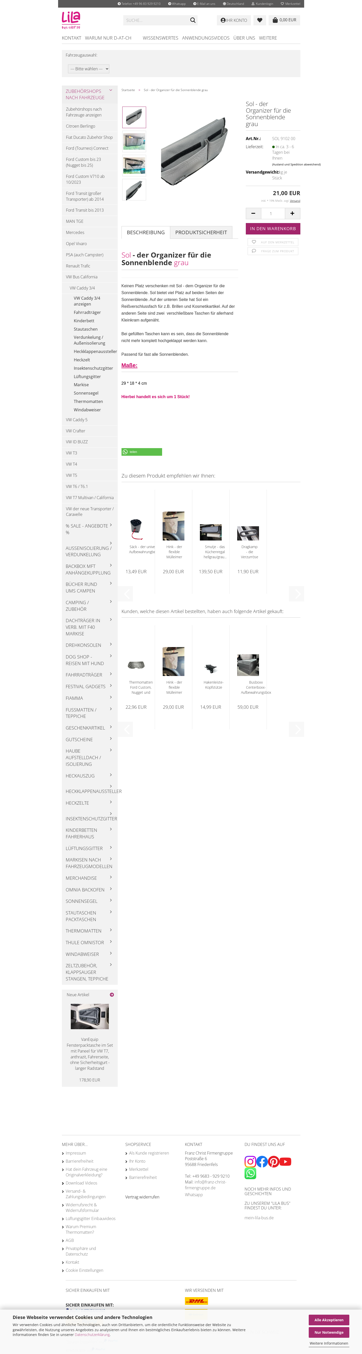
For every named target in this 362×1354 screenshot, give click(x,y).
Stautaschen (86, 329)
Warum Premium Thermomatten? (81, 1229)
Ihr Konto (137, 1161)
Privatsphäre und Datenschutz (81, 1251)
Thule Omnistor (85, 942)
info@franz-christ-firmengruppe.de (205, 1185)
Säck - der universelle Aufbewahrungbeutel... (146, 549)
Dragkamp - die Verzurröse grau (249, 552)
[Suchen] (193, 20)
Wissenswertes (160, 38)
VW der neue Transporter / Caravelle (90, 511)
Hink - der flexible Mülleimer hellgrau (174, 552)
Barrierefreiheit (79, 1161)
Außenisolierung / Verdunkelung (89, 551)
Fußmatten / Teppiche (81, 713)
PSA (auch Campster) (84, 255)
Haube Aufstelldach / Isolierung (83, 757)
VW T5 (71, 475)
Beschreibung (146, 232)
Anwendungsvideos (206, 38)
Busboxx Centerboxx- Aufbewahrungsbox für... (256, 687)
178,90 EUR (89, 1080)
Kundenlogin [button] (262, 4)
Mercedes (75, 232)
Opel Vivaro (76, 243)
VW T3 (71, 453)
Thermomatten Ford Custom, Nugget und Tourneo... (141, 687)
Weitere (268, 38)
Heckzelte (77, 803)
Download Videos (81, 1183)
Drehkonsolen (83, 645)
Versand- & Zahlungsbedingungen (86, 1193)
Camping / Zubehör (77, 605)
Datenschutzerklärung (92, 1334)
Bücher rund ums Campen (81, 587)
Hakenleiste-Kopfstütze (214, 685)
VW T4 (71, 464)
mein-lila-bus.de (259, 1218)
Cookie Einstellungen (84, 1270)
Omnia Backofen (85, 890)
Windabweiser (87, 410)
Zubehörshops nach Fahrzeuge (85, 94)
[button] (233, 4)
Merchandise (81, 878)
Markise (81, 384)
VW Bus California (81, 277)
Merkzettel (290, 4)
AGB (70, 1240)
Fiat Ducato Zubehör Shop (89, 137)
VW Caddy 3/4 (82, 288)
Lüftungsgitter (87, 376)
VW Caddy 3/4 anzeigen (87, 301)
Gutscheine (79, 739)
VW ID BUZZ (77, 442)
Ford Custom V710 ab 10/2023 (85, 179)
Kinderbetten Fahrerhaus (81, 833)
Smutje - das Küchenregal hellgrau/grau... (215, 551)
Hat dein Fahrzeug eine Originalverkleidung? (86, 1172)
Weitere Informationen (329, 1343)
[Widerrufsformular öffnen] (142, 1197)
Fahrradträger (87, 312)
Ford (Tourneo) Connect (87, 148)
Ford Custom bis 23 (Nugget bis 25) (83, 162)
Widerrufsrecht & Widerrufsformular (82, 1207)
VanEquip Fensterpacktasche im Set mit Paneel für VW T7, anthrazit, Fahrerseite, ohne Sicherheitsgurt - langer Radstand (90, 1054)
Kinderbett (84, 321)
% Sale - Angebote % (87, 529)
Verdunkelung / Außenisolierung (89, 340)
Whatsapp (177, 4)
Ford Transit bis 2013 (85, 210)
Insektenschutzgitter (93, 368)
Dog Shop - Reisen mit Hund (85, 660)
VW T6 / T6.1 (77, 486)
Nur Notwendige (329, 1332)
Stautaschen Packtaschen (81, 916)
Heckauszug (80, 776)
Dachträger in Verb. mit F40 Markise (83, 626)
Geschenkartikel (85, 728)
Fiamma (74, 698)
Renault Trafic (78, 266)
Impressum (76, 1153)
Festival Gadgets (86, 686)
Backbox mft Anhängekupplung (88, 569)
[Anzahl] (273, 213)
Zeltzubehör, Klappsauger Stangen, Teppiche (87, 971)
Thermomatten (88, 401)
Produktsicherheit (201, 232)
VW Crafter (75, 431)
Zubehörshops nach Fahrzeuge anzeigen (84, 112)
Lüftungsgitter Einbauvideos (90, 1218)
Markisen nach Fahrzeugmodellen (89, 863)
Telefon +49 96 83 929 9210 (139, 4)
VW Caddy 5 (77, 419)
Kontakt (71, 38)
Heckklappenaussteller (95, 351)
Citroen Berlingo (80, 126)
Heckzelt (82, 360)
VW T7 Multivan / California (90, 497)
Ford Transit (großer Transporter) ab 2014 (85, 196)
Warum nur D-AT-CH (108, 38)
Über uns (244, 38)
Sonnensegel (86, 393)
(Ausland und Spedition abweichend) (296, 164)
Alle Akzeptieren (329, 1319)
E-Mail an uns (204, 4)
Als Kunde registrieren (149, 1153)
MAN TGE (74, 221)
